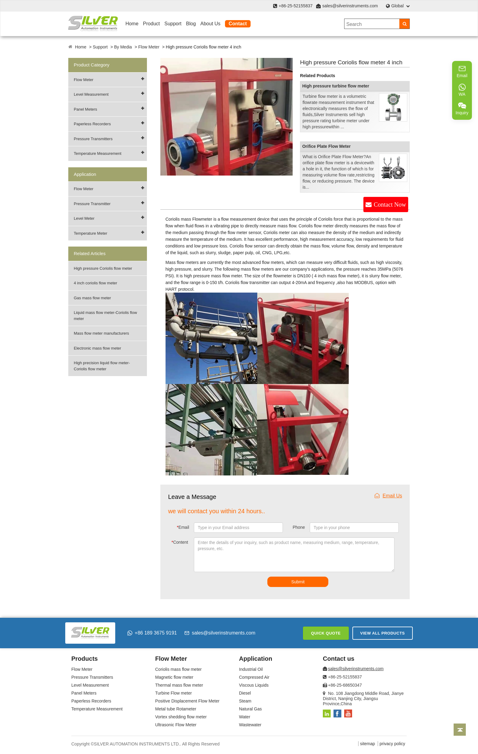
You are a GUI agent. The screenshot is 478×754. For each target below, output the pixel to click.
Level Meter (84, 218)
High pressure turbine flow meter (335, 86)
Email (183, 527)
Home (131, 23)
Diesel (245, 693)
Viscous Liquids (254, 685)
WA (462, 90)
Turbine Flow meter (173, 693)
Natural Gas (250, 708)
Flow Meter (148, 46)
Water (244, 716)
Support (172, 23)
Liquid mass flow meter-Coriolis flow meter (105, 315)
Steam (245, 701)
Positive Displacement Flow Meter (187, 701)
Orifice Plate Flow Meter (326, 146)
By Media (123, 46)
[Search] (404, 24)
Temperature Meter (90, 233)
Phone (299, 527)
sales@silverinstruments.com (350, 5)
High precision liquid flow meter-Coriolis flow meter (102, 366)
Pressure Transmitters (93, 139)
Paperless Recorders (92, 124)
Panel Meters (85, 109)
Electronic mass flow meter (97, 348)
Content (180, 542)
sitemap (367, 743)
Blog (191, 23)
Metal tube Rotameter (175, 708)
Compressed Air (254, 677)
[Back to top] (460, 730)
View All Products (382, 633)
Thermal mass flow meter (179, 685)
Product (151, 23)
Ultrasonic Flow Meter (175, 724)
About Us (210, 23)
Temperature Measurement (97, 153)
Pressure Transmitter (92, 203)
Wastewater (250, 724)
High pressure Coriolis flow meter (103, 268)
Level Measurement (91, 94)
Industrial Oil (251, 669)
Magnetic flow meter (174, 677)
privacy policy (392, 743)
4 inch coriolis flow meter (95, 283)
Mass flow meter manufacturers (101, 333)
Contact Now (390, 204)
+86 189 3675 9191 (152, 632)
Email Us (388, 495)
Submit (298, 581)
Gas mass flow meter (92, 298)
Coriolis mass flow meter (178, 669)
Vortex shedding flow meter (181, 716)
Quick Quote (326, 633)
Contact (238, 23)
